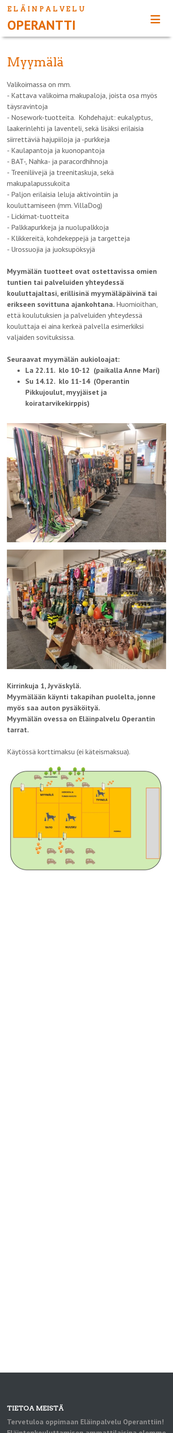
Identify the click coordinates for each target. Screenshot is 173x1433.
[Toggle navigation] (155, 19)
